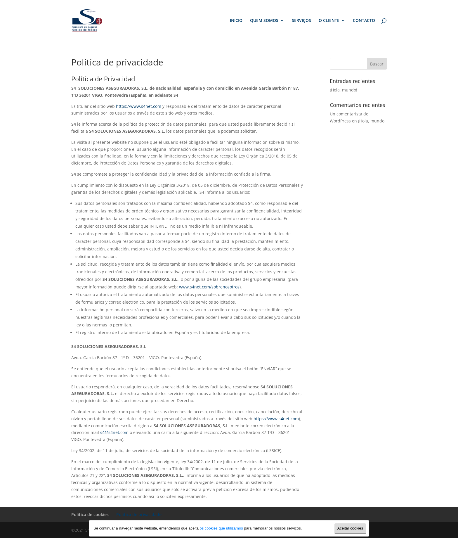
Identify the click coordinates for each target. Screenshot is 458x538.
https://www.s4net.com (138, 106)
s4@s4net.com (114, 432)
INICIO (236, 20)
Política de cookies (90, 514)
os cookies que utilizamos (221, 528)
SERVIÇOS (301, 20)
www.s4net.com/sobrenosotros (209, 287)
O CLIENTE (329, 20)
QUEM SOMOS (264, 20)
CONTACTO (364, 20)
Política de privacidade (139, 514)
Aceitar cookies (350, 528)
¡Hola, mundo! (343, 90)
